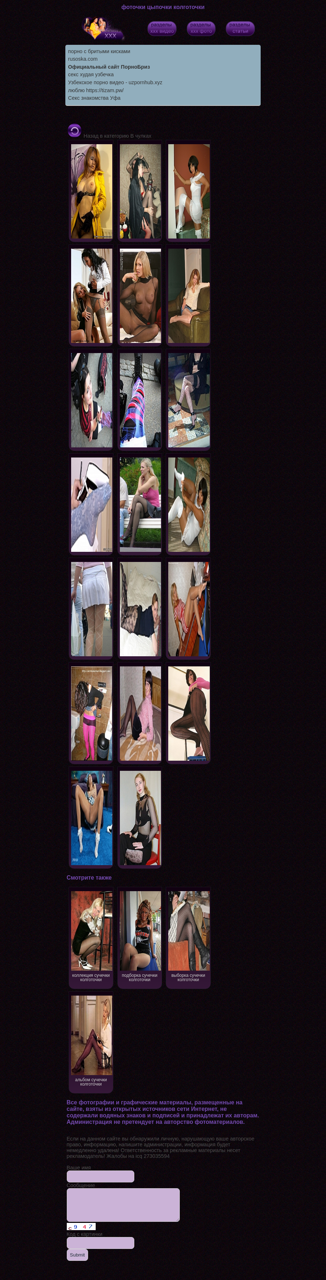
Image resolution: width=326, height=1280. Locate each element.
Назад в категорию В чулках (109, 136)
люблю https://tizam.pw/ (96, 90)
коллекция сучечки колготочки (91, 935)
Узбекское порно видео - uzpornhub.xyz (115, 82)
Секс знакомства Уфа (94, 98)
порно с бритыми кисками (99, 51)
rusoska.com (83, 59)
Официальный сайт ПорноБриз (109, 67)
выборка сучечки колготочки (188, 935)
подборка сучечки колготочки (140, 935)
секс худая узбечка (91, 74)
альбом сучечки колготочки (91, 1040)
